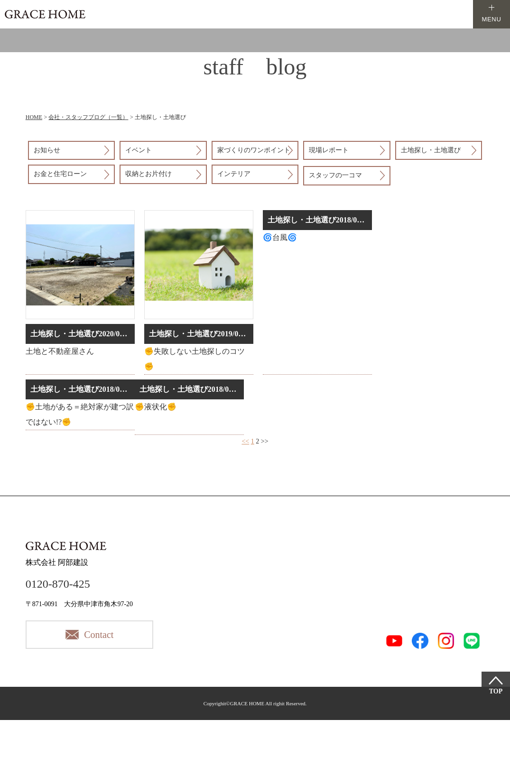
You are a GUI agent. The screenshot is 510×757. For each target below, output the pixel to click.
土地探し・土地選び (431, 150)
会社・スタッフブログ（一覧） (88, 117)
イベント (138, 150)
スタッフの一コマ (335, 175)
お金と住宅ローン (60, 173)
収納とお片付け (148, 173)
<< (245, 441)
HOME (34, 117)
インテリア (233, 173)
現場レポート (329, 150)
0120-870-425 (58, 584)
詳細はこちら (80, 292)
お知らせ (47, 150)
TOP (496, 691)
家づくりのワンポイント (253, 150)
